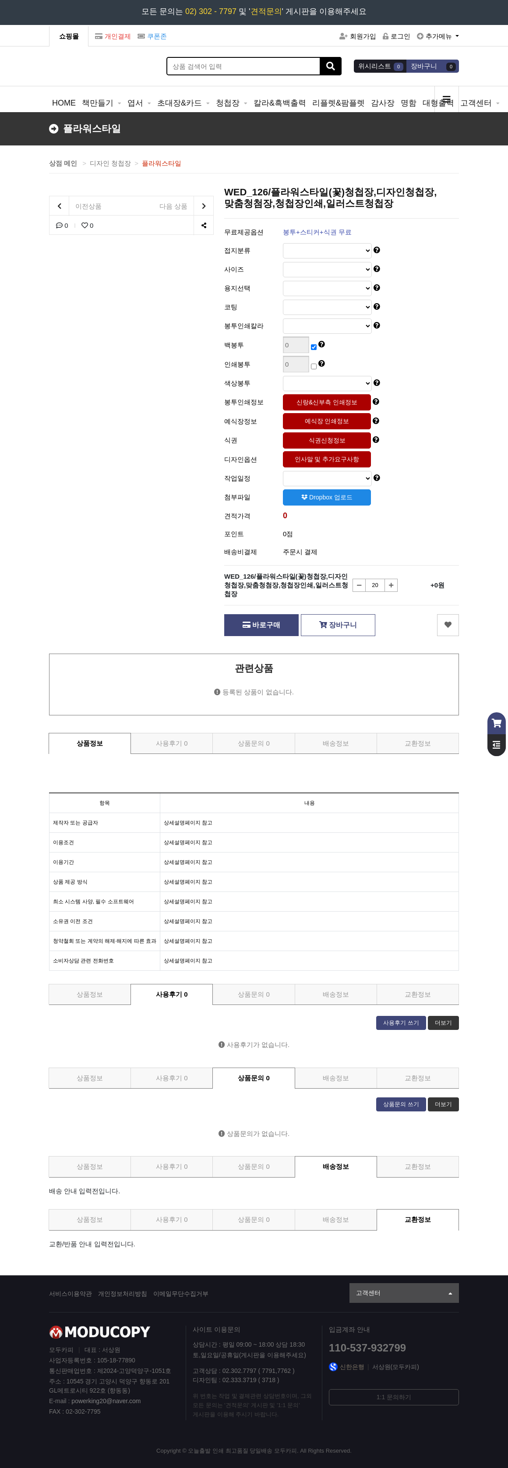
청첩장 (229, 103)
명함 (408, 103)
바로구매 (261, 625)
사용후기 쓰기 (401, 1022)
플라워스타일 (161, 163)
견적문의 (266, 11)
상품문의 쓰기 (401, 1104)
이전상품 (75, 206)
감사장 (383, 103)
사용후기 (172, 743)
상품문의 (254, 743)
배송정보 (336, 743)
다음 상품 (186, 206)
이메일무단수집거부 (180, 1293)
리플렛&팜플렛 (338, 103)
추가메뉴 (435, 36)
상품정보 (90, 743)
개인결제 (113, 36)
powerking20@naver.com (106, 1400)
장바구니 (338, 625)
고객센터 (477, 103)
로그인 (396, 36)
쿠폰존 (152, 36)
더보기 (443, 1022)
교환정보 (418, 743)
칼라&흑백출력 (280, 103)
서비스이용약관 (70, 1293)
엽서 (136, 103)
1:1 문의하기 (394, 1397)
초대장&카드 (180, 103)
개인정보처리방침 (122, 1293)
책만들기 (99, 103)
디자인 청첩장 (110, 163)
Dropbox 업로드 (327, 497)
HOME (64, 103)
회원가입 (357, 36)
